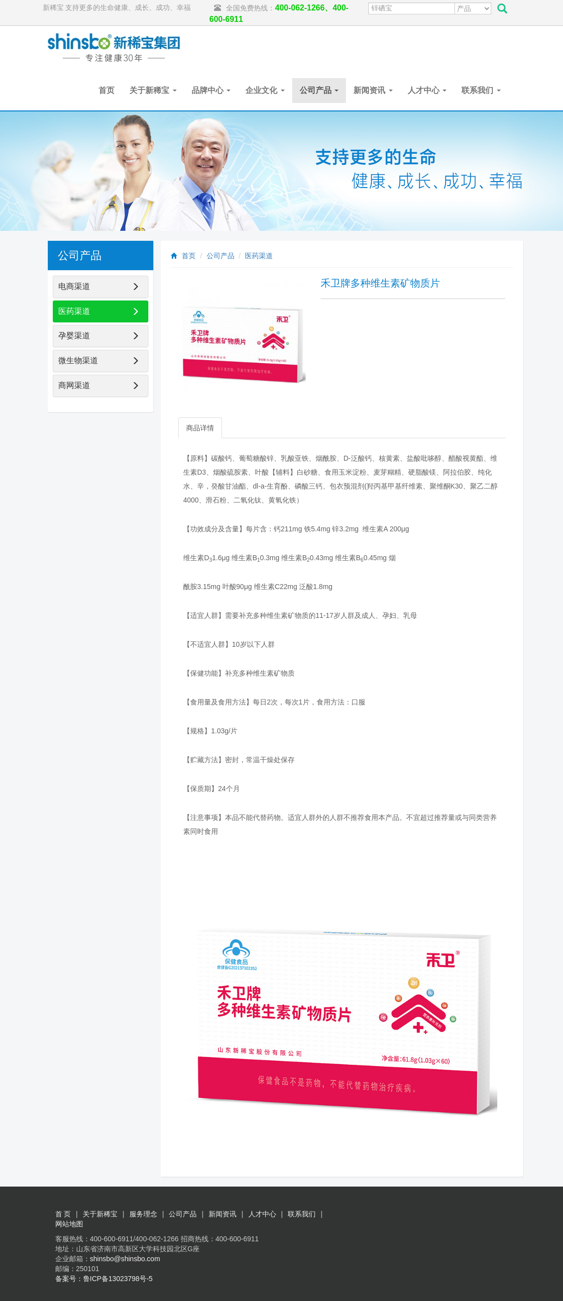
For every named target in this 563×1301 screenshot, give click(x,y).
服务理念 (143, 1214)
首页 (106, 90)
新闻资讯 (372, 90)
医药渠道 (259, 256)
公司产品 (319, 90)
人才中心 (427, 90)
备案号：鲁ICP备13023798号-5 (104, 1279)
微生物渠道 (78, 360)
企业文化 (264, 90)
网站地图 (69, 1224)
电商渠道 (74, 286)
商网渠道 (74, 385)
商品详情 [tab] (200, 428)
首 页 (63, 1214)
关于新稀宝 (152, 90)
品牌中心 (211, 90)
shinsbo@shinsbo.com (125, 1259)
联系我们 (480, 90)
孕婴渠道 (74, 335)
